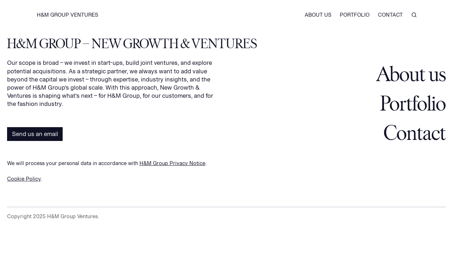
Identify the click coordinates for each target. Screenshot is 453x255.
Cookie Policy (24, 179)
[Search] (414, 15)
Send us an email (35, 133)
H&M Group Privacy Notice (172, 163)
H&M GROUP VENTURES (67, 15)
